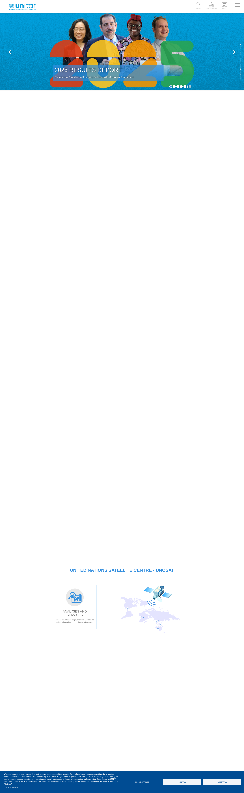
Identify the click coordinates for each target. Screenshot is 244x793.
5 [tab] (185, 86)
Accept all (222, 782)
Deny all (182, 782)
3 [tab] (177, 86)
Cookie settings (142, 782)
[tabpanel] (122, 51)
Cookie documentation (11, 787)
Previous (9, 51)
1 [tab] (170, 86)
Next (234, 51)
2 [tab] (174, 86)
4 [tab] (181, 86)
